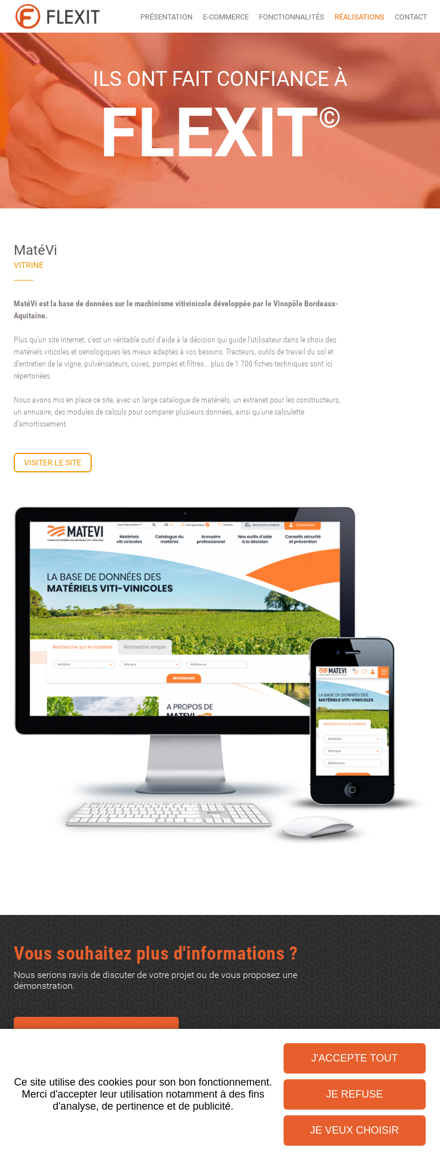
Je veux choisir (354, 1130)
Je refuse (354, 1094)
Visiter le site (52, 462)
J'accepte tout (354, 1058)
